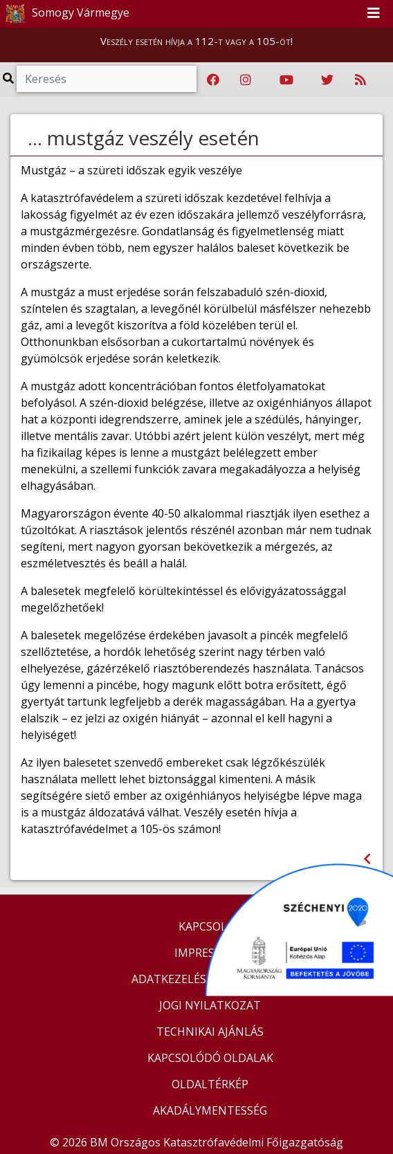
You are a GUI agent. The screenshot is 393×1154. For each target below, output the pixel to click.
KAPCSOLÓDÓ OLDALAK (210, 1057)
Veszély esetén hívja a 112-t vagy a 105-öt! (196, 41)
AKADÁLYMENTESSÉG (210, 1110)
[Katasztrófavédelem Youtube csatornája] (286, 80)
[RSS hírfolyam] (360, 80)
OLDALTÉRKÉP (210, 1084)
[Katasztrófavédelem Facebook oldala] (213, 80)
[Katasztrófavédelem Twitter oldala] (327, 80)
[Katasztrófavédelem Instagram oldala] (246, 80)
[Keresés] (106, 79)
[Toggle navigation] (373, 14)
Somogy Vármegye (65, 14)
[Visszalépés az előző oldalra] (367, 859)
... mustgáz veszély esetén (143, 138)
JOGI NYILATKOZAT (210, 1005)
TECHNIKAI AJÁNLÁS (210, 1031)
